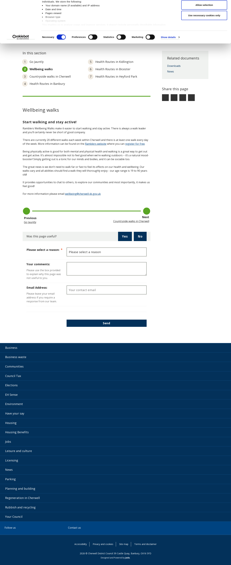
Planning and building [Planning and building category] (20, 488)
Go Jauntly (37, 62)
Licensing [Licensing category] (11, 460)
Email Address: (36, 287)
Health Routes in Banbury (47, 84)
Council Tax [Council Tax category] (13, 376)
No (142, 237)
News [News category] (9, 470)
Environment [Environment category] (14, 404)
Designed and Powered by (115, 557)
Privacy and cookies (103, 544)
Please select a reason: (46, 249)
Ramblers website (95, 144)
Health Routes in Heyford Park (116, 76)
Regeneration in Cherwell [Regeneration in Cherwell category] (22, 498)
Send (106, 323)
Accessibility (80, 544)
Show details (168, 51)
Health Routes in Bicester (112, 69)
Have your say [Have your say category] (14, 413)
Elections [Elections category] (11, 385)
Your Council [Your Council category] (13, 517)
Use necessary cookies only (204, 29)
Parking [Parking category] (10, 479)
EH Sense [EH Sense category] (11, 395)
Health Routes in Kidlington (114, 62)
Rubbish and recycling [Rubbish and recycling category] (20, 507)
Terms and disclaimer (145, 544)
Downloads (174, 66)
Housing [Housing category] (11, 423)
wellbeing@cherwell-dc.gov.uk (83, 194)
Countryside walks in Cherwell (50, 76)
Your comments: (38, 264)
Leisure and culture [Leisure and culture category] (18, 451)
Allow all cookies (204, 8)
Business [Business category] (11, 348)
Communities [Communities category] (14, 366)
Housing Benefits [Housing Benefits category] (17, 432)
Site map (123, 544)
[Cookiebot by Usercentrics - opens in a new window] (21, 51)
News (170, 71)
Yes (127, 237)
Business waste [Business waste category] (15, 357)
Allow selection (204, 19)
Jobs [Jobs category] (8, 442)
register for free (135, 144)
